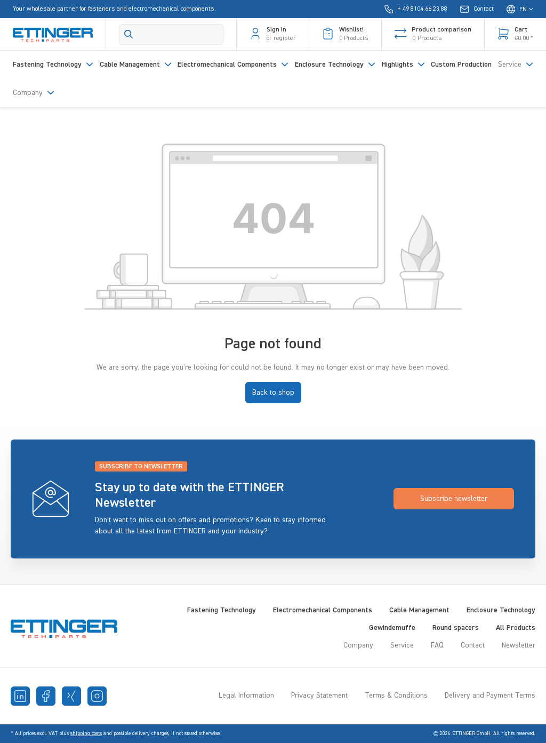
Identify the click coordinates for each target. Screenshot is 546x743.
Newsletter (518, 645)
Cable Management (419, 610)
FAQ (437, 645)
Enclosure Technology (501, 610)
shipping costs (86, 733)
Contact (473, 645)
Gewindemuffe (392, 628)
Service (402, 645)
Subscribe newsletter (453, 498)
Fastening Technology (221, 610)
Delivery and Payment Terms (490, 695)
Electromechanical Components (322, 610)
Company (358, 645)
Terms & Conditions (396, 695)
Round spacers (455, 628)
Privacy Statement (319, 695)
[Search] (171, 34)
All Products (515, 628)
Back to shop (273, 392)
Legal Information (246, 695)
